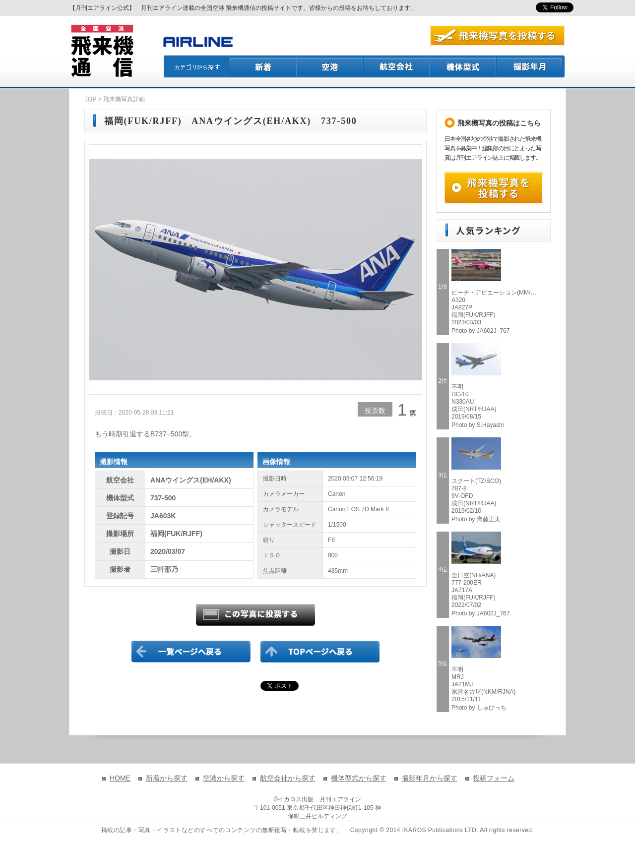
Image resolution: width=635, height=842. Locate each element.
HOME (120, 778)
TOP (90, 99)
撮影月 (531, 66)
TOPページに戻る (320, 651)
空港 (330, 66)
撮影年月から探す (429, 778)
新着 (263, 66)
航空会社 (397, 66)
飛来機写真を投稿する (493, 188)
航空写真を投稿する (497, 35)
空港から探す (224, 778)
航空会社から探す (288, 778)
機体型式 (463, 66)
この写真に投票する (255, 615)
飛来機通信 (101, 51)
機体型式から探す (358, 778)
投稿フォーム (493, 778)
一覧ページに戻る (191, 651)
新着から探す (167, 778)
